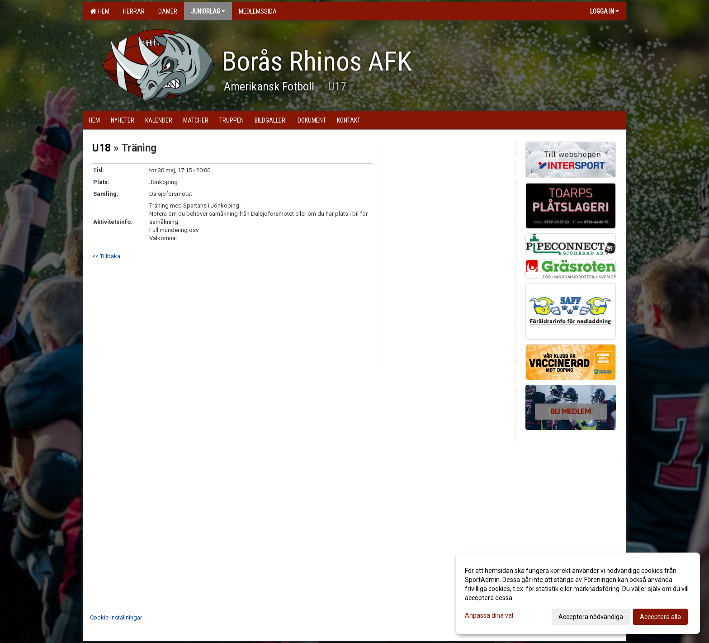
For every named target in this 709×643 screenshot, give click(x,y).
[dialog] (578, 593)
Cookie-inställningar (116, 617)
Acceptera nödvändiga (590, 616)
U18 (101, 148)
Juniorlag (208, 11)
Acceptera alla (660, 616)
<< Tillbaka (106, 256)
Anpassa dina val (489, 615)
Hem (99, 11)
